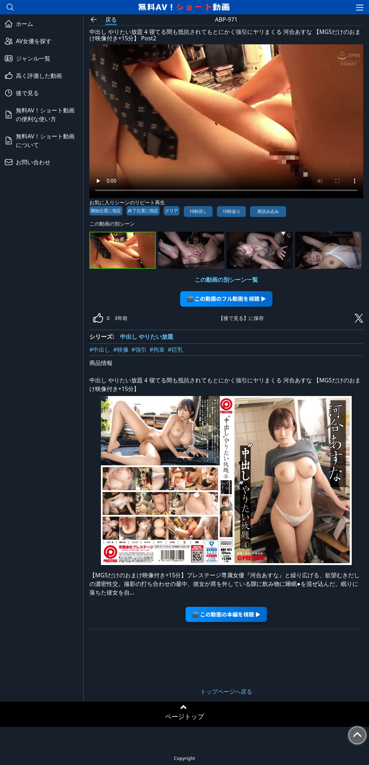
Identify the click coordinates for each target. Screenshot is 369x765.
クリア (171, 211)
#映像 (120, 349)
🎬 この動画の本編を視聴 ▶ (226, 614)
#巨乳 (175, 349)
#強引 (139, 349)
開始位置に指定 (106, 211)
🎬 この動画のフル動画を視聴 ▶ (226, 298)
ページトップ (184, 716)
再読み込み (268, 211)
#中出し (99, 349)
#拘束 (157, 349)
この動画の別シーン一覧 (226, 280)
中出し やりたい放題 (146, 337)
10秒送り (231, 211)
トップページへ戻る (226, 691)
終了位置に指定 (143, 211)
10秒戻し (198, 211)
